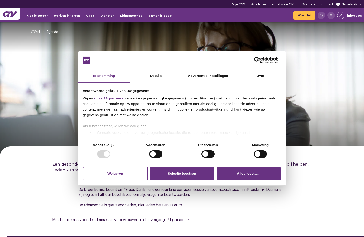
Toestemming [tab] (103, 76)
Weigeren (115, 173)
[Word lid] (304, 15)
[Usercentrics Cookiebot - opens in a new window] (261, 60)
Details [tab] (156, 76)
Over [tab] (260, 76)
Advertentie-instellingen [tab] (208, 76)
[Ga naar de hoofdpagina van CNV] (10, 14)
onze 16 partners (109, 98)
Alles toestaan (249, 173)
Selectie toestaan (182, 173)
